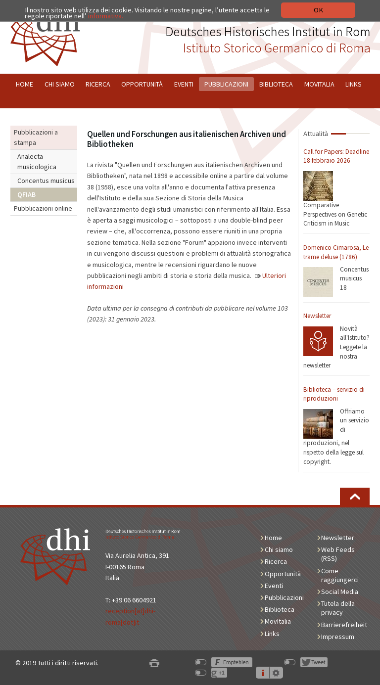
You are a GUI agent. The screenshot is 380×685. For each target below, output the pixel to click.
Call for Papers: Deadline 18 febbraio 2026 (336, 156)
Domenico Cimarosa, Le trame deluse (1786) (336, 252)
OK (318, 9)
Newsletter (317, 316)
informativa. (105, 15)
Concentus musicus (46, 180)
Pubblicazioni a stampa (36, 137)
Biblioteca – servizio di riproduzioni (334, 394)
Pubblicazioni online (43, 208)
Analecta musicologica (36, 161)
